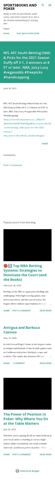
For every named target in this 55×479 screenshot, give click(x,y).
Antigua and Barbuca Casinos (21, 329)
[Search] (43, 5)
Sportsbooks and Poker (20, 7)
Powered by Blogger (27, 471)
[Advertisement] (27, 194)
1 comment (18, 363)
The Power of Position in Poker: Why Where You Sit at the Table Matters (25, 419)
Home (6, 33)
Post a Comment (12, 165)
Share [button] (45, 143)
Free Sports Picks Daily (28, 33)
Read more (46, 310)
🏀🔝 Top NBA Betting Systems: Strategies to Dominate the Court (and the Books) (25, 272)
